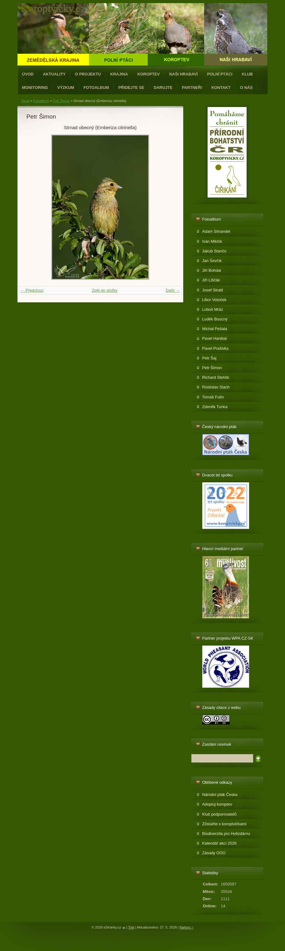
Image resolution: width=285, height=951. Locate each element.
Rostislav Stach (216, 387)
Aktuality (54, 74)
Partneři (192, 87)
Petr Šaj (209, 358)
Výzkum (65, 87)
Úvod (28, 74)
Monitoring (35, 87)
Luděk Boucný (215, 319)
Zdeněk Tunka (215, 406)
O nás (246, 87)
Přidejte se (131, 87)
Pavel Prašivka (215, 348)
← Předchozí (32, 290)
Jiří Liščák (211, 280)
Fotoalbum (96, 87)
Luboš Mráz (212, 309)
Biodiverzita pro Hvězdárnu (226, 833)
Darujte (163, 87)
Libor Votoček (214, 299)
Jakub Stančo (214, 251)
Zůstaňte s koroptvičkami (224, 824)
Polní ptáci (219, 74)
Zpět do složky (105, 290)
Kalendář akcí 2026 (219, 843)
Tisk (131, 927)
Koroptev (148, 74)
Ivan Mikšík (212, 241)
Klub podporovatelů (219, 814)
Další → (173, 290)
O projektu (88, 74)
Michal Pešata (214, 328)
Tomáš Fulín (213, 397)
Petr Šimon (61, 101)
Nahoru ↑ (186, 927)
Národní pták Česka (220, 794)
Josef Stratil (212, 290)
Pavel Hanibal (214, 338)
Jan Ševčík (212, 260)
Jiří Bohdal (211, 270)
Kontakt (221, 87)
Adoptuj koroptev (217, 804)
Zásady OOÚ (214, 853)
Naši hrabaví (183, 74)
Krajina (119, 74)
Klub (247, 74)
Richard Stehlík (215, 377)
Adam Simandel (216, 231)
